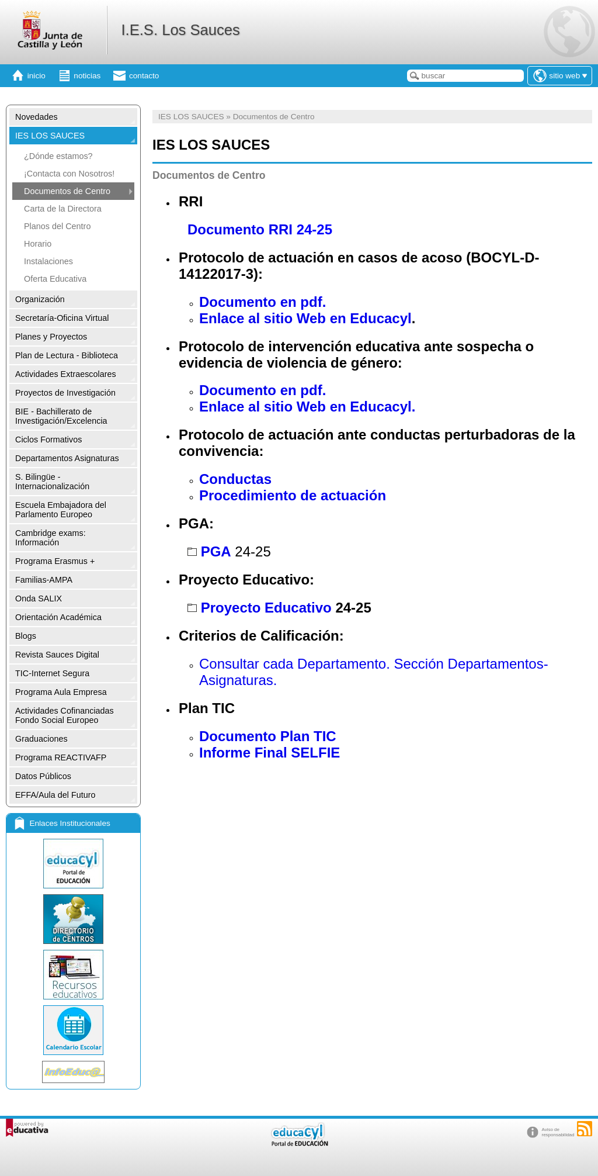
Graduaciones (41, 738)
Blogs (25, 636)
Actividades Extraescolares (65, 374)
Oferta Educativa (55, 278)
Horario (37, 243)
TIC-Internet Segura (52, 673)
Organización (40, 299)
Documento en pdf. (262, 302)
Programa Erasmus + (55, 561)
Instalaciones (48, 261)
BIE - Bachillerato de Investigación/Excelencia (61, 416)
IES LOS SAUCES (50, 135)
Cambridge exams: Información (50, 537)
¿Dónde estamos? (58, 156)
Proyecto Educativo (266, 607)
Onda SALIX (38, 598)
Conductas (235, 479)
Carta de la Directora (63, 208)
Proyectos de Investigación (65, 392)
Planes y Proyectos (51, 336)
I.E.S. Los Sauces (180, 30)
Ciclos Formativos (48, 439)
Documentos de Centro (67, 191)
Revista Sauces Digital (57, 654)
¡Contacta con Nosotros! (69, 173)
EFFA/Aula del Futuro (55, 795)
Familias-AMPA (43, 579)
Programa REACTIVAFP (60, 757)
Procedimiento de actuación (292, 495)
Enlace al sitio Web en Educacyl (305, 318)
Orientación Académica (58, 617)
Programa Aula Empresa (61, 692)
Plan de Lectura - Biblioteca (66, 355)
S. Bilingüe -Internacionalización (52, 481)
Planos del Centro (57, 226)
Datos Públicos (43, 776)
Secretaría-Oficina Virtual (62, 318)
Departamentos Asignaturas (67, 458)
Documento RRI (240, 229)
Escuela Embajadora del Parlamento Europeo (60, 509)
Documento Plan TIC (267, 736)
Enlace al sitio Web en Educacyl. (307, 406)
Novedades (36, 117)
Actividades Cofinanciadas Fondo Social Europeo (64, 715)
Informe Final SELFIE (269, 752)
